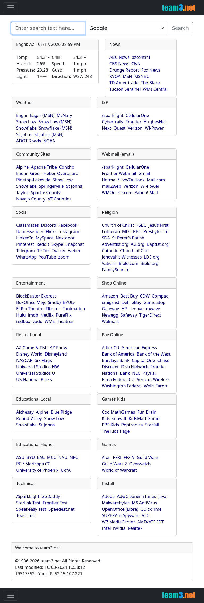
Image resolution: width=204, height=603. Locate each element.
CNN (136, 64)
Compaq (160, 296)
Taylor (22, 192)
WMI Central (155, 89)
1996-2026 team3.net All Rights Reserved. (58, 561)
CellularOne (137, 115)
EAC (41, 457)
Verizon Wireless (153, 379)
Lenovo (136, 309)
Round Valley (29, 418)
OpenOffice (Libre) (120, 509)
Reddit (42, 244)
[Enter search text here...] (126, 28)
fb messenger (30, 231)
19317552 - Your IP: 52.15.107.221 (48, 573)
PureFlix (64, 315)
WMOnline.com (117, 192)
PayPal (149, 373)
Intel (106, 528)
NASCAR (24, 360)
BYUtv (69, 302)
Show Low (26, 122)
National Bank (116, 373)
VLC (145, 515)
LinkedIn (24, 238)
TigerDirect (150, 315)
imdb (33, 315)
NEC (136, 373)
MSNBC (141, 76)
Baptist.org (158, 244)
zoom (63, 257)
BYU (31, 457)
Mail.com (156, 180)
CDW (145, 296)
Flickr (51, 231)
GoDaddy (50, 496)
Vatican (109, 263)
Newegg (110, 315)
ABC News (119, 57)
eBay (136, 302)
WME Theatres (59, 321)
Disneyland (56, 354)
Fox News (150, 70)
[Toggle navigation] (10, 7)
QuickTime (151, 509)
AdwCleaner (129, 496)
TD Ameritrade (124, 83)
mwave (153, 309)
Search (180, 28)
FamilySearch (115, 270)
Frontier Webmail (119, 173)
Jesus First (158, 225)
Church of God (134, 251)
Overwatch (140, 464)
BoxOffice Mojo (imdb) (38, 302)
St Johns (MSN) (49, 134)
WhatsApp (26, 257)
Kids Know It (114, 418)
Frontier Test (55, 503)
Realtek (135, 528)
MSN (127, 76)
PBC (137, 231)
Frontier (133, 122)
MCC (51, 457)
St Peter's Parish (128, 238)
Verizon (135, 128)
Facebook (68, 225)
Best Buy (129, 296)
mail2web (111, 186)
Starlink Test (28, 503)
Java (162, 496)
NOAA (49, 141)
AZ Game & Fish (32, 348)
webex (74, 251)
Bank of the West (154, 354)
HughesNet (154, 122)
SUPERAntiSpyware (120, 515)
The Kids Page (116, 431)
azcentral (141, 57)
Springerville (51, 186)
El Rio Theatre (30, 309)
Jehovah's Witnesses (122, 257)
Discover (110, 367)
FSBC (141, 225)
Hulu (21, 315)
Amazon (110, 296)
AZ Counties (59, 199)
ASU (20, 457)
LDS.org (152, 257)
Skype (57, 244)
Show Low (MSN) (54, 122)
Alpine (22, 167)
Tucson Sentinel (125, 89)
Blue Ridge (61, 412)
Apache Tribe (44, 167)
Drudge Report (124, 70)
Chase (163, 360)
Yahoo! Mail (146, 192)
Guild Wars (148, 457)
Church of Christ (118, 225)
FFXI (117, 457)
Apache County (46, 192)
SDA (106, 238)
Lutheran (111, 231)
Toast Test (26, 515)
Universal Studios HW (37, 367)
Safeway (129, 315)
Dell (125, 302)
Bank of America (118, 354)
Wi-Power (154, 128)
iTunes (149, 496)
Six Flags (43, 360)
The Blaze (150, 83)
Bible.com (128, 263)
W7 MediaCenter (118, 522)
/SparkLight (27, 496)
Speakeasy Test (31, 509)
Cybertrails (112, 122)
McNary (64, 115)
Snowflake (26, 128)
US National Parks (34, 379)
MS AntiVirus (144, 503)
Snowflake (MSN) (55, 128)
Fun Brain (146, 412)
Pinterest (25, 244)
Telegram (25, 251)
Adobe (108, 496)
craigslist (110, 302)
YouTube (47, 257)
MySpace (44, 238)
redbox (23, 321)
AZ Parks (58, 348)
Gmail (144, 173)
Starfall (152, 425)
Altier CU (110, 348)
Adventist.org (115, 244)
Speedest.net (62, 509)
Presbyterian (155, 231)
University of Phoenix (37, 470)
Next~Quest (113, 128)
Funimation (73, 309)
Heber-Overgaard (61, 173)
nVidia (119, 528)
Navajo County (30, 199)
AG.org (137, 244)
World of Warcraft (119, 470)
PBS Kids (110, 425)
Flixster (53, 309)
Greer (35, 173)
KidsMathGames (145, 418)
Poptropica (132, 425)
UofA (66, 470)
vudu (37, 321)
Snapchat (74, 244)
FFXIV (129, 457)
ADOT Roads (28, 141)
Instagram (68, 231)
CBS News (119, 64)
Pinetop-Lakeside (33, 180)
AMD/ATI (146, 522)
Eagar (22, 115)
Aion (106, 457)
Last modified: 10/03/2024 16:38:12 (50, 567)
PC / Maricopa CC (33, 464)
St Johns (24, 134)
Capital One (143, 360)
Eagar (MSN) (42, 115)
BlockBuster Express (36, 296)
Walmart (110, 321)
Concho (66, 167)
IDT (160, 522)
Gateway (110, 309)
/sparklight (112, 115)
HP (124, 309)
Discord (48, 225)
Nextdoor (65, 238)
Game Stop (154, 302)
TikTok (43, 251)
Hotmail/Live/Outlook (123, 180)
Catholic (110, 251)
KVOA (115, 76)
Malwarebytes (116, 503)
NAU (62, 457)
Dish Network (134, 367)
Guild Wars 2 (114, 464)
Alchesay (25, 412)
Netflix (46, 315)
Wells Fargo (155, 386)
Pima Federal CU (118, 379)
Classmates (27, 225)
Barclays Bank (115, 360)
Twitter (59, 251)
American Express (139, 348)
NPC (74, 457)
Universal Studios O (35, 373)
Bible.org (150, 263)
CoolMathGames (118, 412)
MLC (126, 231)
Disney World (29, 354)
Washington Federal (122, 386)
